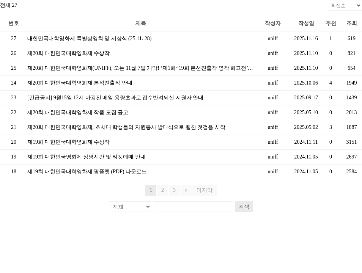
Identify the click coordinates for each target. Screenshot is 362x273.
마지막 (204, 190)
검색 (244, 207)
